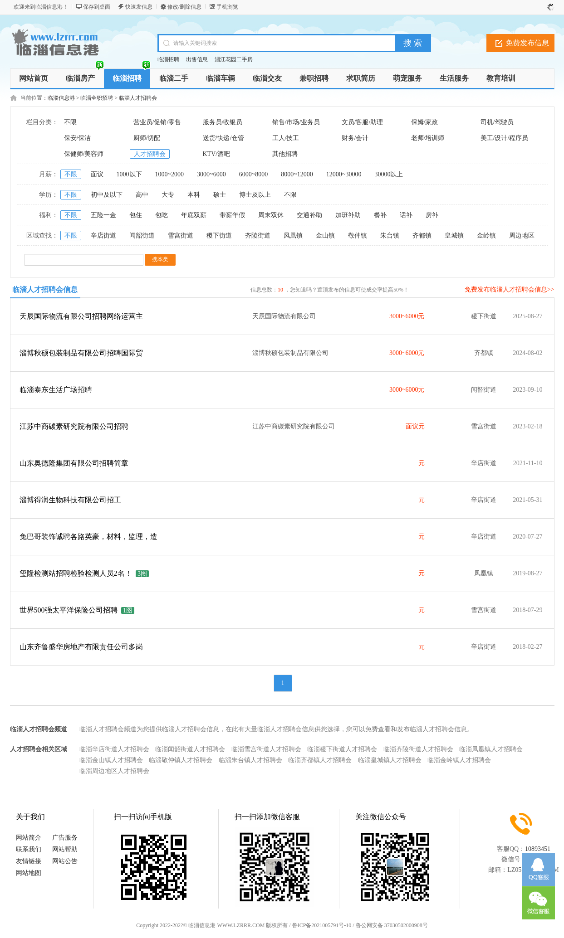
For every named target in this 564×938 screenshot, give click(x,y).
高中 (142, 194)
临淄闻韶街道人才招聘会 (190, 749)
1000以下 (129, 174)
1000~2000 (169, 174)
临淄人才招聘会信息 (45, 289)
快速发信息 (138, 7)
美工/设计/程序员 (505, 138)
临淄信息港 (61, 98)
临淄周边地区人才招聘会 (114, 771)
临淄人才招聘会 (138, 98)
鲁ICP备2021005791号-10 (322, 925)
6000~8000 (253, 174)
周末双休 (271, 215)
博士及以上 (255, 194)
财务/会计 (355, 138)
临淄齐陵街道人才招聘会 (418, 749)
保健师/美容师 (84, 154)
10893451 (537, 849)
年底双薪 (193, 215)
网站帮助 (65, 849)
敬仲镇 (357, 235)
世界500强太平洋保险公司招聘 (69, 610)
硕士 (219, 194)
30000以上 (388, 174)
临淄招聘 (168, 59)
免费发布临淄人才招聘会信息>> (509, 289)
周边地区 (522, 235)
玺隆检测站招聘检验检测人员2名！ (76, 573)
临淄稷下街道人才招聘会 (342, 749)
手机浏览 (227, 7)
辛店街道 (103, 235)
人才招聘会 (150, 154)
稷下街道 (219, 235)
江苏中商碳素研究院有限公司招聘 (74, 426)
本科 (193, 194)
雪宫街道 (180, 235)
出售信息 (197, 59)
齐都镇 (422, 235)
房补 (432, 215)
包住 (135, 215)
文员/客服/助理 (362, 122)
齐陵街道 (257, 235)
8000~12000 (297, 174)
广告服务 (65, 837)
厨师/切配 (147, 138)
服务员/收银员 (223, 122)
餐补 (380, 215)
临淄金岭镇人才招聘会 (459, 760)
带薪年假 (232, 215)
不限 (70, 122)
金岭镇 (486, 235)
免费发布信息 (527, 43)
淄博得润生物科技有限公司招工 (70, 500)
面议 (97, 174)
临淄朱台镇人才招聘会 (250, 760)
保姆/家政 (424, 122)
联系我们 (28, 849)
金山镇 (325, 235)
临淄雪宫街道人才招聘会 (266, 749)
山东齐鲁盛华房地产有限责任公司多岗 (81, 647)
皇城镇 (454, 235)
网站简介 (28, 837)
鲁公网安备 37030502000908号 (392, 925)
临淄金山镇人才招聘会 (111, 760)
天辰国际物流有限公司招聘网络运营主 (81, 316)
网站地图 (28, 873)
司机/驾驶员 (497, 122)
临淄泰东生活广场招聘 (56, 390)
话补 (406, 215)
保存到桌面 (96, 7)
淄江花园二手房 (234, 59)
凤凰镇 (293, 235)
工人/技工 (285, 138)
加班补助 (348, 215)
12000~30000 (344, 174)
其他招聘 (285, 154)
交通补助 (309, 215)
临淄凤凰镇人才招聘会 (491, 749)
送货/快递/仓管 (224, 138)
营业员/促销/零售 (157, 122)
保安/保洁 (77, 138)
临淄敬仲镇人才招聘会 (180, 760)
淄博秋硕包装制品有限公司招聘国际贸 (81, 353)
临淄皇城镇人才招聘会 (390, 760)
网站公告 (65, 861)
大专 (168, 194)
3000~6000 (211, 174)
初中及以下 (107, 194)
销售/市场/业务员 (296, 122)
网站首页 (33, 78)
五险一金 (103, 215)
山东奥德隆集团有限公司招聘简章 (74, 463)
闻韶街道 (142, 235)
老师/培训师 (428, 138)
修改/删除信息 (184, 7)
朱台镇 (389, 235)
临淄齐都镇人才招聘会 (320, 760)
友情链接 (28, 861)
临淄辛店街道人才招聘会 (114, 749)
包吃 (161, 215)
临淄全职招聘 (96, 98)
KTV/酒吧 (217, 154)
